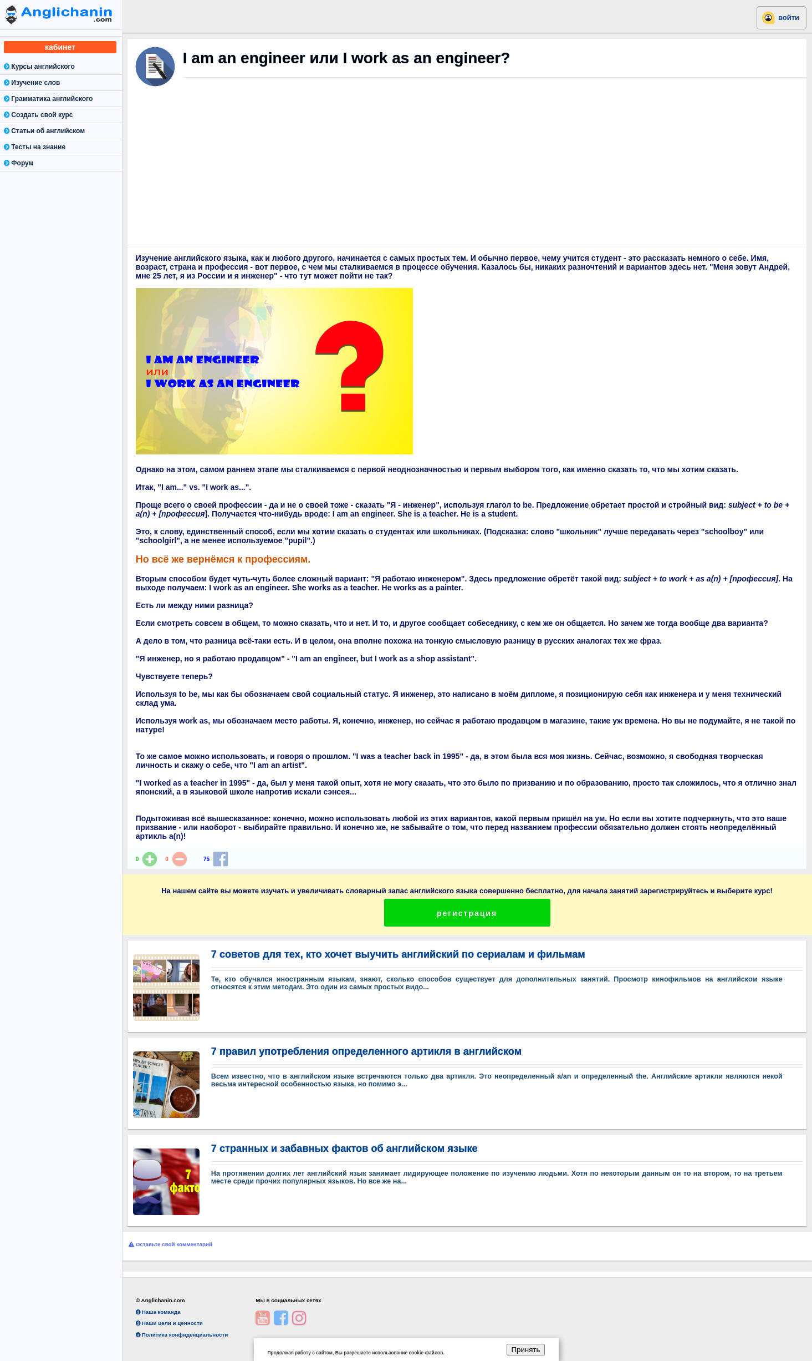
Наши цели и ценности (169, 1323)
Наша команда (158, 1312)
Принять (525, 1349)
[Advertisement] (467, 172)
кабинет (60, 47)
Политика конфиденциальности (182, 1335)
